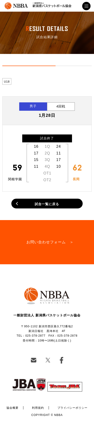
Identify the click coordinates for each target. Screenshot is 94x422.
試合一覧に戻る (47, 204)
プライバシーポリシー (72, 407)
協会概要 (12, 407)
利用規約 (38, 407)
